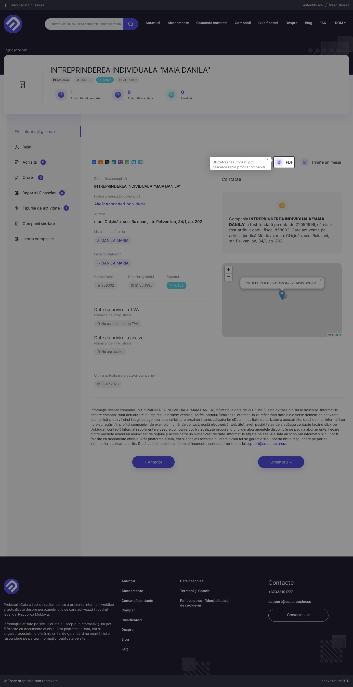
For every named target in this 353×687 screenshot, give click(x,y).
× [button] (267, 159)
